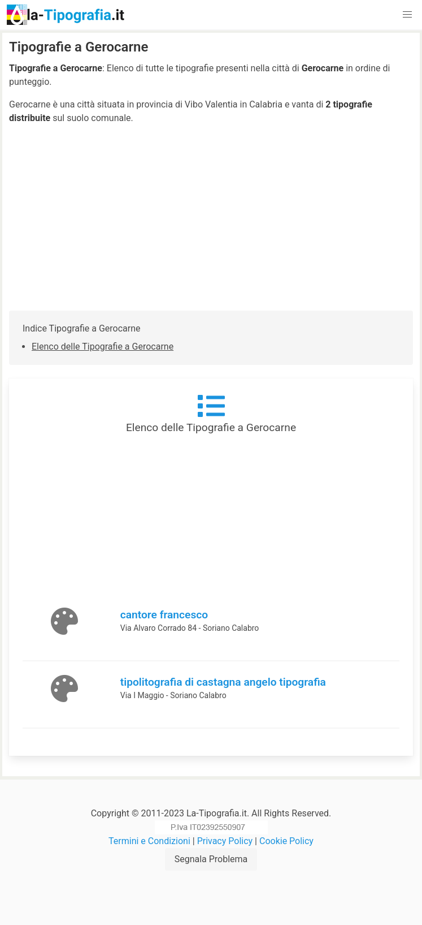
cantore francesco (164, 614)
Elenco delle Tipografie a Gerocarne (102, 346)
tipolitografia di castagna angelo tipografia (223, 682)
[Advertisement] (211, 218)
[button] (407, 14)
